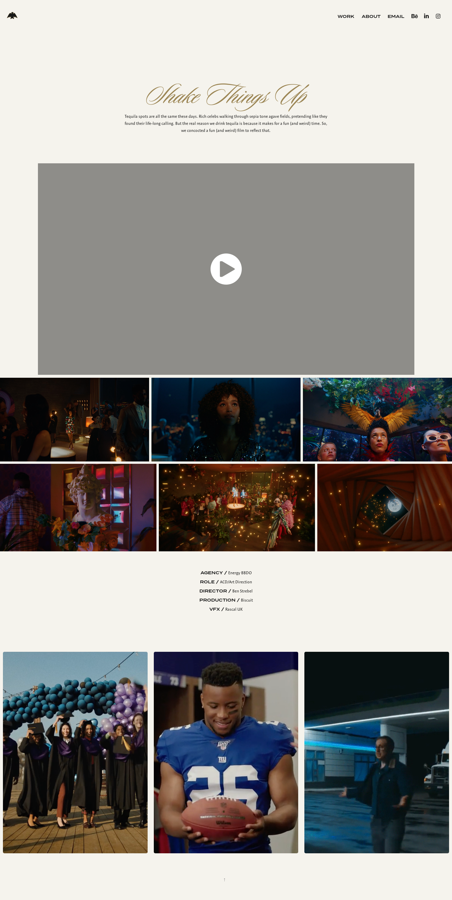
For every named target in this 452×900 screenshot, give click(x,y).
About (371, 16)
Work (346, 16)
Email (396, 16)
